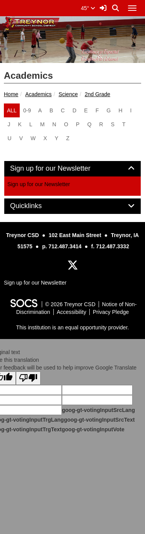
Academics (38, 94)
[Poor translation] (28, 378)
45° (88, 8)
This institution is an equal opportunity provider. (72, 327)
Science (68, 94)
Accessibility (71, 312)
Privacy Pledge (111, 312)
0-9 (27, 110)
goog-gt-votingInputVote (92, 429)
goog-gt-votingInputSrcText (99, 420)
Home (11, 94)
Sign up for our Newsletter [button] (59, 168)
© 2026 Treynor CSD (70, 304)
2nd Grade (97, 94)
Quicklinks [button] (34, 206)
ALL (12, 110)
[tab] (72, 168)
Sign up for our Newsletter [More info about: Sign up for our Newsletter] (38, 184)
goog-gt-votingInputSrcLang (98, 410)
